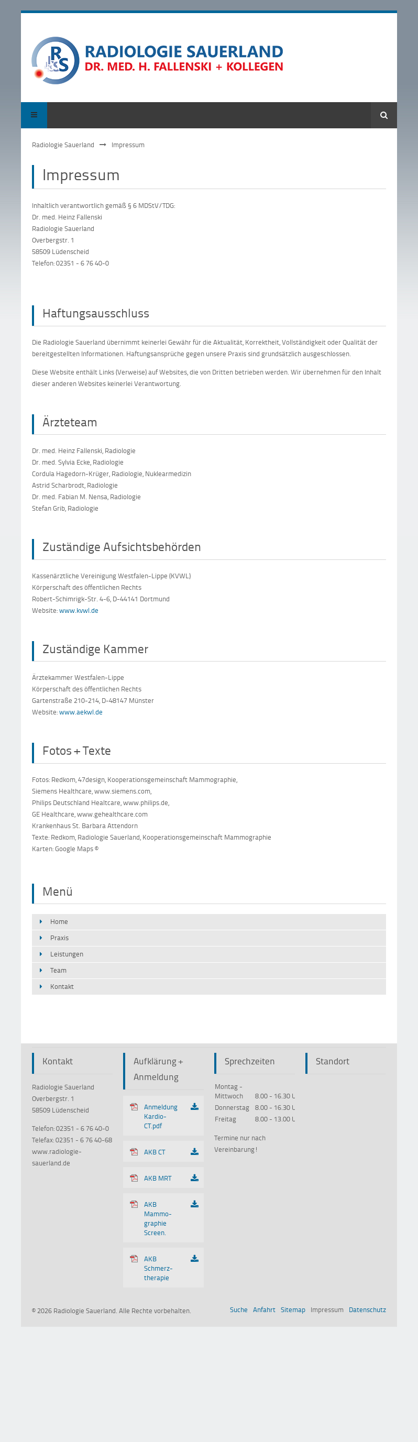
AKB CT (154, 1152)
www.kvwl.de (78, 610)
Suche (239, 1309)
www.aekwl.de (81, 712)
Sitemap (293, 1309)
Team (58, 970)
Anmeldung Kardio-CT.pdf (161, 1116)
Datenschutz (367, 1309)
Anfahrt (264, 1309)
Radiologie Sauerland (63, 144)
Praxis (59, 937)
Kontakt (62, 986)
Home (59, 921)
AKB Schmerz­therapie (158, 1268)
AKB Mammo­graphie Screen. (158, 1218)
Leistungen (66, 954)
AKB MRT (157, 1178)
